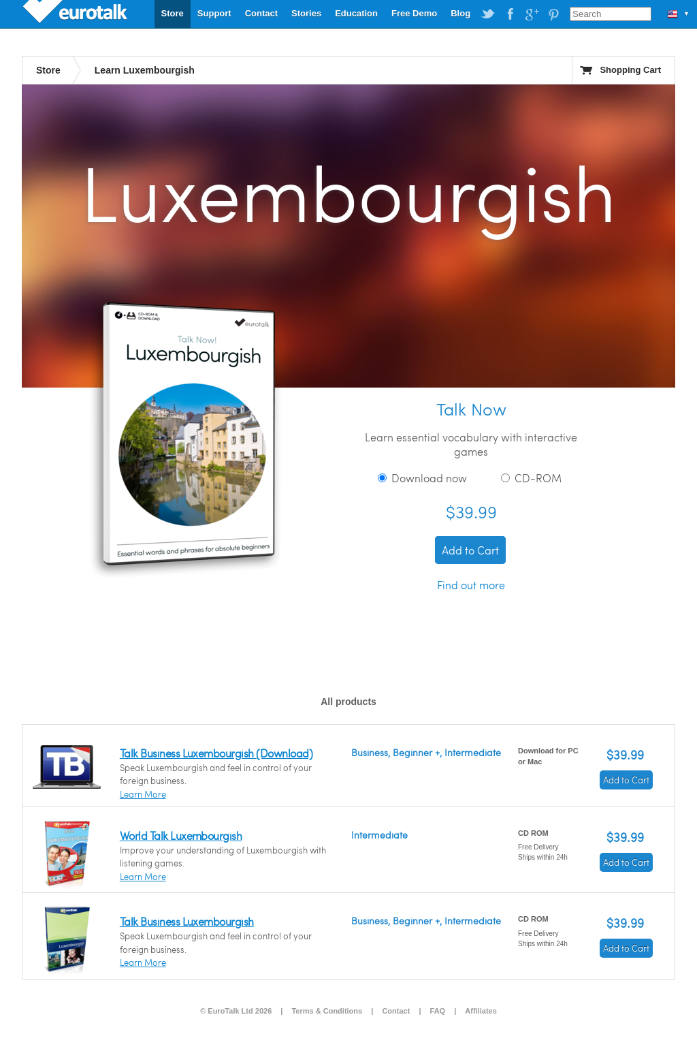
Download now (422, 478)
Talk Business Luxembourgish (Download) (216, 753)
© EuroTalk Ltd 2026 (236, 1011)
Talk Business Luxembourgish (187, 921)
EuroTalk (76, 13)
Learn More (143, 794)
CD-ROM (531, 478)
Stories (306, 13)
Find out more (471, 585)
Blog (460, 13)
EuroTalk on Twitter (488, 14)
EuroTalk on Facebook (510, 14)
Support (214, 13)
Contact (261, 13)
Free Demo (414, 13)
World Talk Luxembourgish (181, 835)
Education (356, 13)
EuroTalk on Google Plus (531, 14)
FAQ (438, 1011)
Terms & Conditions (326, 1011)
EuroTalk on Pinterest (553, 14)
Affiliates (480, 1011)
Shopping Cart (630, 70)
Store (172, 13)
